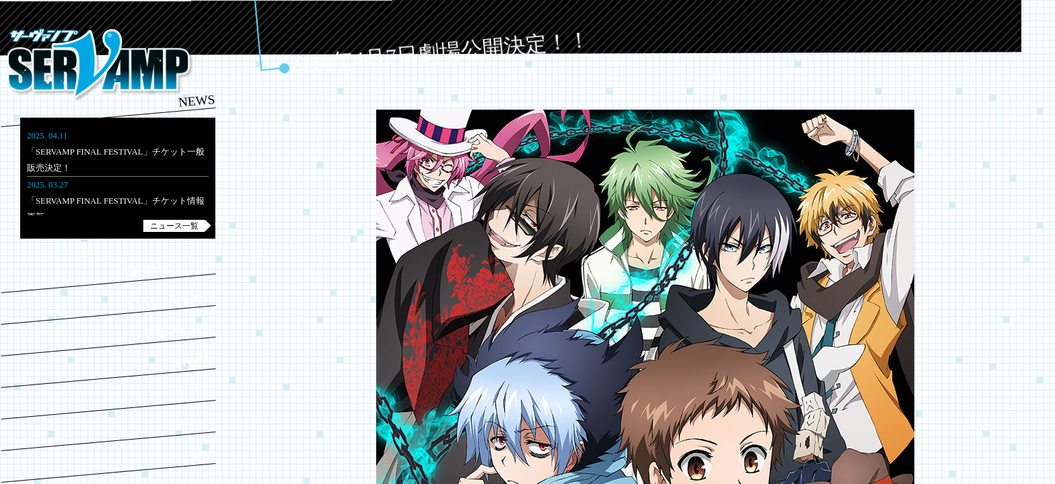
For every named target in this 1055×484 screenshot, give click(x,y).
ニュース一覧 (174, 226)
